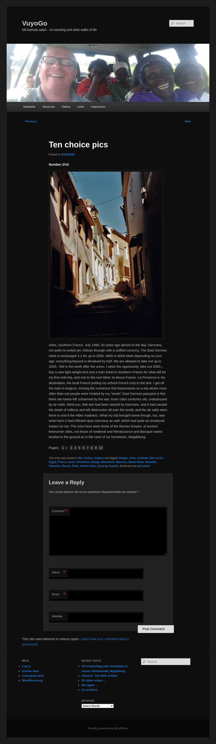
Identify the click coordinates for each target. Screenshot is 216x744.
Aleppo (123, 458)
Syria (101, 466)
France (62, 462)
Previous (29, 121)
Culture (88, 458)
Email (58, 594)
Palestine (54, 466)
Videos (66, 106)
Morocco (121, 462)
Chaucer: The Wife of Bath (99, 675)
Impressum (98, 106)
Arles (132, 458)
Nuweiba (150, 462)
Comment (59, 511)
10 (101, 448)
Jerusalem (82, 462)
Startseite (29, 106)
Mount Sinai (136, 462)
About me (48, 106)
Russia (66, 466)
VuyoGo (34, 23)
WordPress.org (32, 680)
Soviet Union (88, 466)
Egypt (52, 462)
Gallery (99, 458)
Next (189, 121)
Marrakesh (108, 462)
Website (57, 616)
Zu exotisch (89, 689)
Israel (71, 462)
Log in (26, 666)
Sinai (75, 466)
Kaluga (95, 462)
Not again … (90, 685)
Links (80, 106)
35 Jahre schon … (94, 680)
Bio (80, 458)
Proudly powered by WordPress (108, 728)
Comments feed (33, 675)
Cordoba (142, 458)
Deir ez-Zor (156, 458)
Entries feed (30, 671)
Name (58, 572)
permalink (143, 466)
